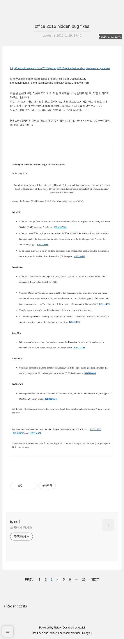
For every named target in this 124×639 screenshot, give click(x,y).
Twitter (53, 633)
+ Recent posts (15, 606)
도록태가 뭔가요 (21, 527)
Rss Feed (37, 633)
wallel (81, 627)
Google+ (87, 633)
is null (15, 521)
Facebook (64, 633)
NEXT (94, 578)
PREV (28, 578)
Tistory (58, 627)
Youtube (76, 633)
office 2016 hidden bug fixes (62, 26)
